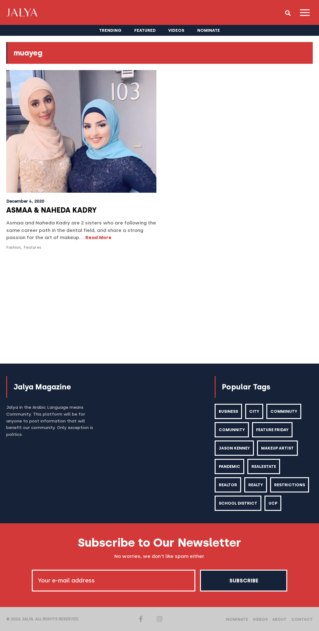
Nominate (237, 619)
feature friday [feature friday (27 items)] (272, 429)
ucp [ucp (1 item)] (273, 503)
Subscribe (243, 580)
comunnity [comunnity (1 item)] (232, 429)
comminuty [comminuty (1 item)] (283, 411)
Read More (98, 237)
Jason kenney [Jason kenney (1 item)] (234, 448)
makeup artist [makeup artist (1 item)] (277, 448)
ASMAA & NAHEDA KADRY (51, 210)
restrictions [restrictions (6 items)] (289, 485)
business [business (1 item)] (228, 411)
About (279, 619)
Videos (260, 619)
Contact (302, 619)
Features (32, 247)
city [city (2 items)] (254, 411)
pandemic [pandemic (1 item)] (229, 466)
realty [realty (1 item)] (255, 485)
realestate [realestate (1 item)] (263, 466)
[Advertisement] (159, 307)
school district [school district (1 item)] (238, 503)
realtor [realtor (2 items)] (228, 485)
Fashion (13, 247)
